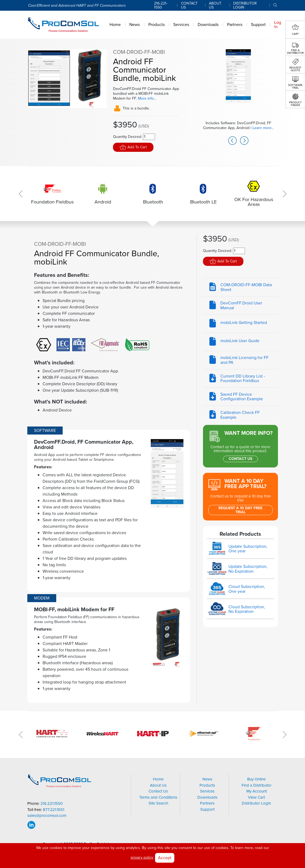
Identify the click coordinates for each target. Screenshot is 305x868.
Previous (234, 136)
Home (158, 779)
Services (207, 791)
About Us (158, 785)
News (207, 779)
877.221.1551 (53, 809)
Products (207, 785)
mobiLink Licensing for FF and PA (244, 360)
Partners (207, 803)
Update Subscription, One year (248, 548)
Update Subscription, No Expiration (248, 568)
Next (242, 136)
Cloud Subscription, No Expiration (246, 609)
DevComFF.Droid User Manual (241, 305)
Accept (164, 858)
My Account (256, 791)
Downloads (207, 797)
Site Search (158, 803)
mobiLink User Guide (239, 340)
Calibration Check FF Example (240, 415)
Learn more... (263, 128)
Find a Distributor (257, 785)
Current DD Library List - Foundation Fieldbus (242, 378)
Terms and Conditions (158, 797)
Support (207, 809)
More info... (147, 98)
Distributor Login (256, 803)
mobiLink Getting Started (243, 322)
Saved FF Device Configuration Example (241, 396)
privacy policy (142, 857)
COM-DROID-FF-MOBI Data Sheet (246, 287)
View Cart (256, 797)
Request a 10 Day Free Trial (240, 510)
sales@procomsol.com (46, 815)
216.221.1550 (51, 803)
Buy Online (256, 779)
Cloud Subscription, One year (246, 589)
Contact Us (240, 459)
